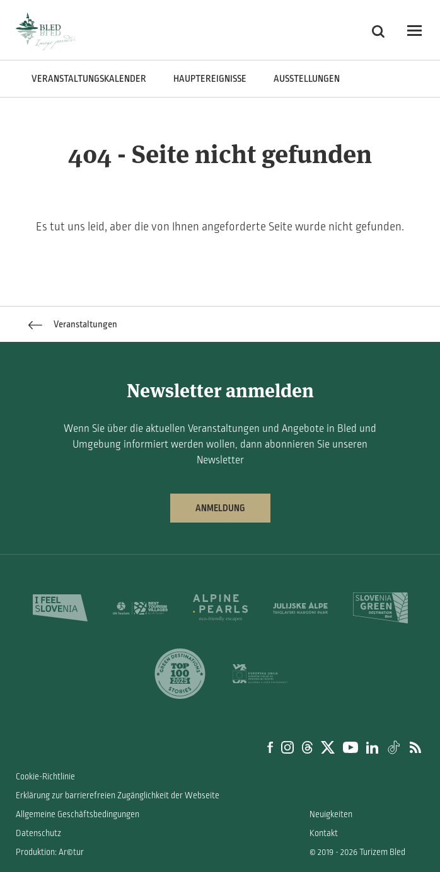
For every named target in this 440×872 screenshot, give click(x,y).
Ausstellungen (307, 79)
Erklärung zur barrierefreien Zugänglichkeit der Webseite (117, 795)
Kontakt (324, 833)
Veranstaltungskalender (89, 79)
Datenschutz (38, 833)
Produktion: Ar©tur (50, 852)
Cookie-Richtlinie (45, 776)
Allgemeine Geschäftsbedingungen (77, 814)
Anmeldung (220, 508)
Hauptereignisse (209, 79)
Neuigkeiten (331, 814)
